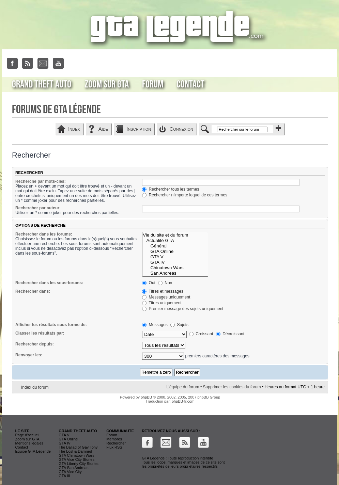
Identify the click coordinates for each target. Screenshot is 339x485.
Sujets (179, 324)
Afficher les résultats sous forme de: (51, 324)
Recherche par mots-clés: (40, 181)
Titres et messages (162, 291)
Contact (190, 84)
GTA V (175, 257)
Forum (152, 84)
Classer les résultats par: (39, 333)
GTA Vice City (70, 472)
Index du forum (35, 387)
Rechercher (116, 443)
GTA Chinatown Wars (76, 455)
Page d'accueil (27, 435)
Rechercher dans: (32, 291)
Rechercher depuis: (34, 344)
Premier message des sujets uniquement (183, 308)
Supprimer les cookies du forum (232, 387)
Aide (103, 129)
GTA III (64, 476)
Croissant (201, 334)
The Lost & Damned (75, 451)
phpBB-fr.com (183, 401)
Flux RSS (114, 447)
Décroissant (230, 334)
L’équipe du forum (182, 387)
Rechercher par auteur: (38, 208)
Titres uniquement (162, 303)
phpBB (146, 397)
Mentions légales (29, 443)
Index (74, 129)
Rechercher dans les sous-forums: (49, 282)
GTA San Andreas (73, 468)
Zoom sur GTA (106, 84)
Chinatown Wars (175, 268)
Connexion (181, 129)
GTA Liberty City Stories (78, 464)
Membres (114, 439)
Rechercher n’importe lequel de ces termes (184, 195)
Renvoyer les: (28, 355)
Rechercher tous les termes (170, 189)
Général (175, 246)
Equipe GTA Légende (33, 451)
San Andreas (175, 273)
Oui (148, 282)
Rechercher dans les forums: (43, 234)
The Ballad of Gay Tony (78, 447)
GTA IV (175, 262)
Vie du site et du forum (175, 235)
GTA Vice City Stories (76, 459)
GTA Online (175, 251)
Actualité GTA (175, 240)
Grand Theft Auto (41, 84)
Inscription (138, 129)
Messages (154, 324)
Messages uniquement (166, 297)
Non (165, 282)
